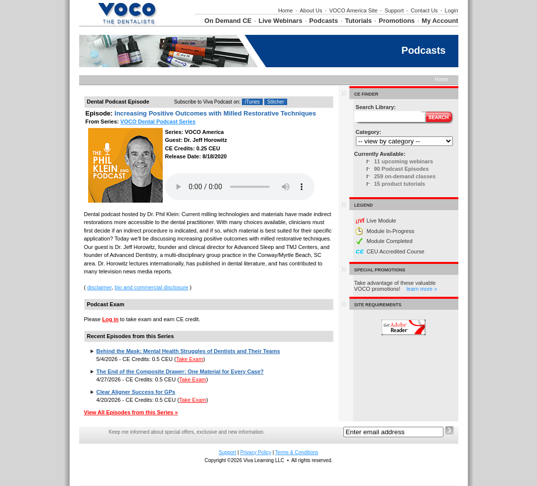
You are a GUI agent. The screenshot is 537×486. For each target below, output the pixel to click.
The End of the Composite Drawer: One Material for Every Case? (180, 371)
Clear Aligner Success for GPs (136, 392)
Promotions (397, 20)
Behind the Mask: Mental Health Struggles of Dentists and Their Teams (188, 351)
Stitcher (275, 102)
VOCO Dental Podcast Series (158, 121)
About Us (311, 10)
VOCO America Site (353, 10)
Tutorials (358, 20)
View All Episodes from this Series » (131, 412)
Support (394, 10)
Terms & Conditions (297, 452)
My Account (440, 20)
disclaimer (99, 287)
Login (451, 10)
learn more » (422, 289)
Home (285, 10)
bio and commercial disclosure (151, 287)
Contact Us (424, 10)
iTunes (252, 102)
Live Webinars (280, 20)
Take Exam (189, 359)
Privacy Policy (255, 452)
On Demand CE (228, 20)
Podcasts (323, 20)
